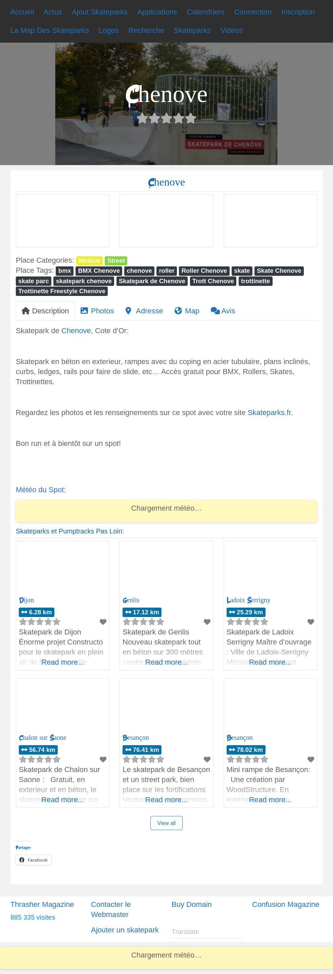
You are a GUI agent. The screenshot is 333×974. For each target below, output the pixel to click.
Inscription (298, 12)
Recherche (146, 30)
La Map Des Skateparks (49, 30)
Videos (232, 30)
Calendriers (206, 12)
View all (166, 823)
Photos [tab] (97, 311)
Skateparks (192, 30)
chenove (139, 270)
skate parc (33, 281)
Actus (53, 12)
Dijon (26, 600)
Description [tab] (45, 311)
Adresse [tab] (144, 311)
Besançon (136, 737)
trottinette (255, 281)
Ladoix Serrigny (249, 600)
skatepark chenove (84, 281)
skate (242, 270)
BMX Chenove (99, 270)
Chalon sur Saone (42, 737)
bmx (64, 270)
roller (167, 270)
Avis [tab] (223, 311)
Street (116, 260)
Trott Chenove (213, 281)
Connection (253, 12)
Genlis (131, 600)
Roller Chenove (204, 270)
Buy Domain (192, 904)
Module (89, 260)
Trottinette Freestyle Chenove (61, 291)
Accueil (22, 12)
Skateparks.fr (269, 412)
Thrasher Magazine (42, 904)
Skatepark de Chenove (152, 281)
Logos (109, 30)
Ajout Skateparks (100, 12)
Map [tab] (187, 311)
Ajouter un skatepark (125, 930)
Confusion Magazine (286, 904)
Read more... (62, 662)
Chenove (76, 330)
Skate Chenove (279, 270)
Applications (157, 12)
